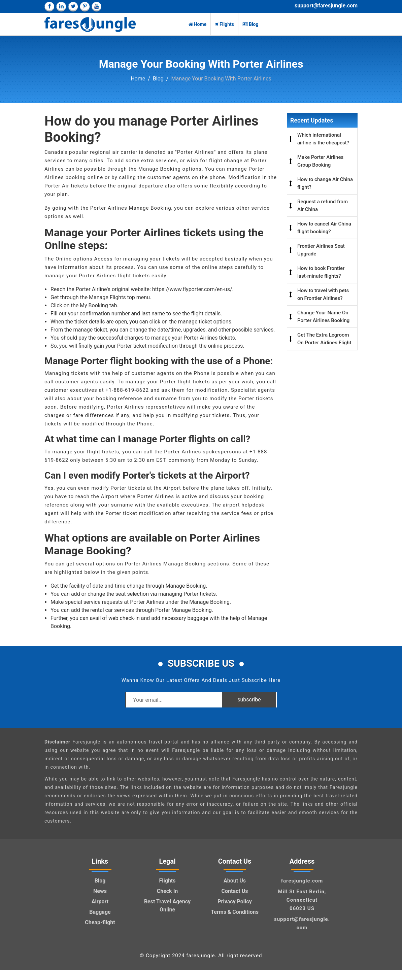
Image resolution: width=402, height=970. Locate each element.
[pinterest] (85, 6)
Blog (250, 24)
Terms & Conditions (235, 912)
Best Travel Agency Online (167, 905)
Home (197, 24)
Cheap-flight (100, 922)
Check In (167, 891)
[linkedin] (61, 6)
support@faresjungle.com (326, 5)
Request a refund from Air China (322, 205)
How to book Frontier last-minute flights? (320, 272)
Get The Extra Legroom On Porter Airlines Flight (324, 339)
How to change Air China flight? (325, 183)
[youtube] (96, 6)
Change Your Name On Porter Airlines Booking (323, 316)
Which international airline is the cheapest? (323, 139)
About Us (235, 880)
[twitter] (73, 6)
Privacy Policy (234, 901)
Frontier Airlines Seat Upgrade (321, 250)
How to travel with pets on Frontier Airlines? (323, 294)
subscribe (249, 699)
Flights (224, 24)
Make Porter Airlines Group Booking (320, 161)
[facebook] (49, 6)
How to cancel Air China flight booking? (324, 228)
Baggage (99, 912)
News (100, 891)
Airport (100, 901)
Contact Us (235, 891)
